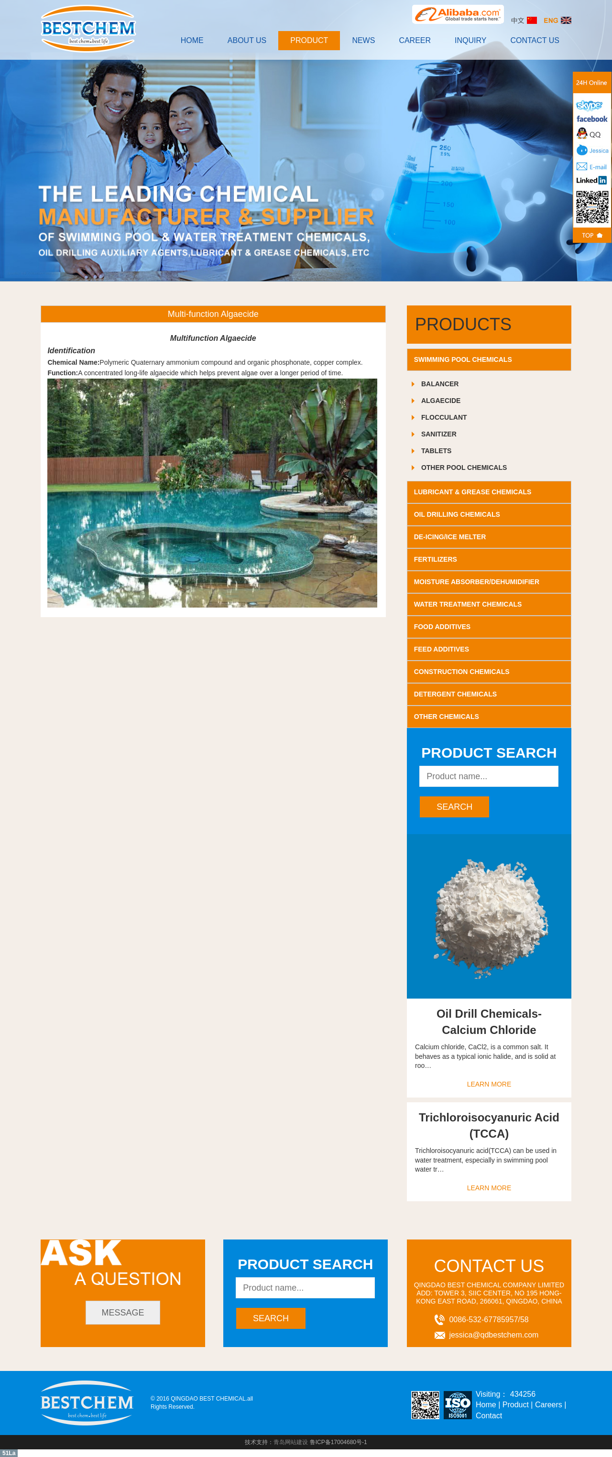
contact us (534, 40)
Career (415, 40)
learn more (489, 1084)
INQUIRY (470, 40)
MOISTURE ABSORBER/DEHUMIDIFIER (476, 582)
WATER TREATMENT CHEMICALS (468, 604)
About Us (247, 40)
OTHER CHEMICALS (446, 716)
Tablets (436, 451)
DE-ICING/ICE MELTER (450, 537)
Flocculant (444, 417)
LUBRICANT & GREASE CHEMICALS (473, 492)
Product (309, 40)
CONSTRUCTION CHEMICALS (462, 671)
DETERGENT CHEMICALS (455, 694)
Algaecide (440, 400)
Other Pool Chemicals (464, 467)
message (123, 1312)
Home (192, 40)
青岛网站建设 (290, 1442)
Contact (489, 1416)
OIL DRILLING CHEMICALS (457, 514)
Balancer (440, 384)
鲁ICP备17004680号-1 (338, 1442)
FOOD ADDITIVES (442, 627)
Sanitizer (439, 434)
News (363, 40)
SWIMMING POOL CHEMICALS (463, 359)
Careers (548, 1405)
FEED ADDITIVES (441, 649)
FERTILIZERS (435, 559)
